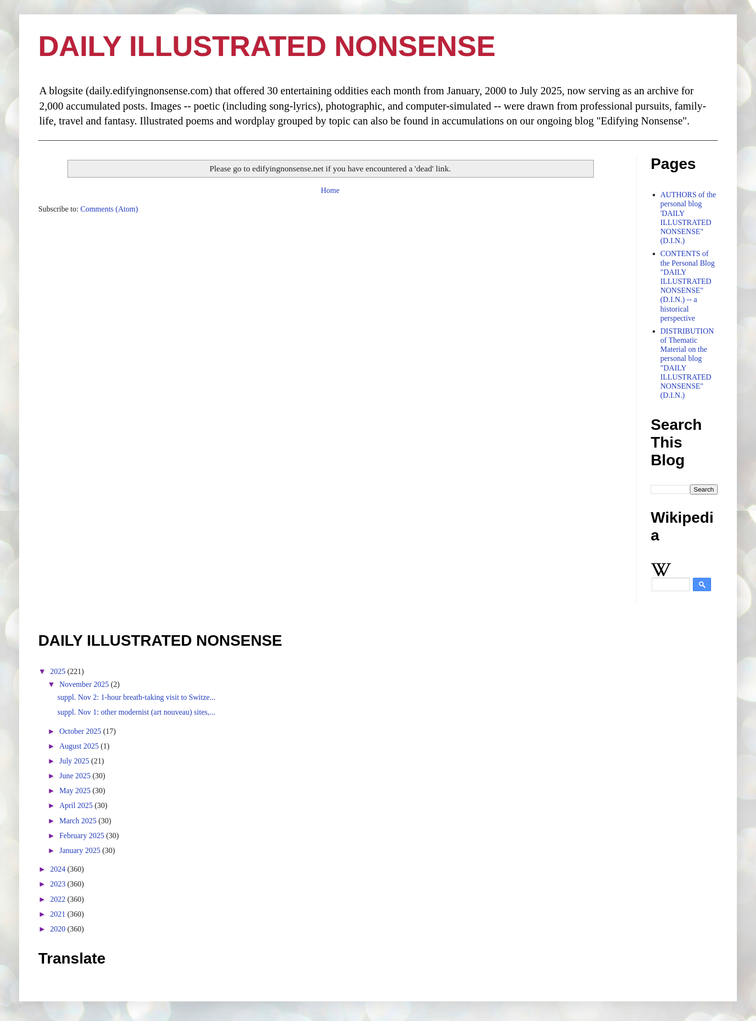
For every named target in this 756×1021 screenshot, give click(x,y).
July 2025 (75, 761)
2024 (58, 869)
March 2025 (79, 821)
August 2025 (79, 746)
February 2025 (82, 835)
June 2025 (75, 776)
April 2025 (77, 805)
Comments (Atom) (109, 209)
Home (330, 190)
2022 (58, 899)
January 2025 (80, 850)
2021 (58, 914)
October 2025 (81, 731)
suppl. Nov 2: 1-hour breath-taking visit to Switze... (136, 697)
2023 (58, 884)
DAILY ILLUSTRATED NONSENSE (267, 46)
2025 (58, 671)
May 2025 (75, 790)
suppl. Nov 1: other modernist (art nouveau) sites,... (136, 712)
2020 (58, 929)
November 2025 (85, 684)
